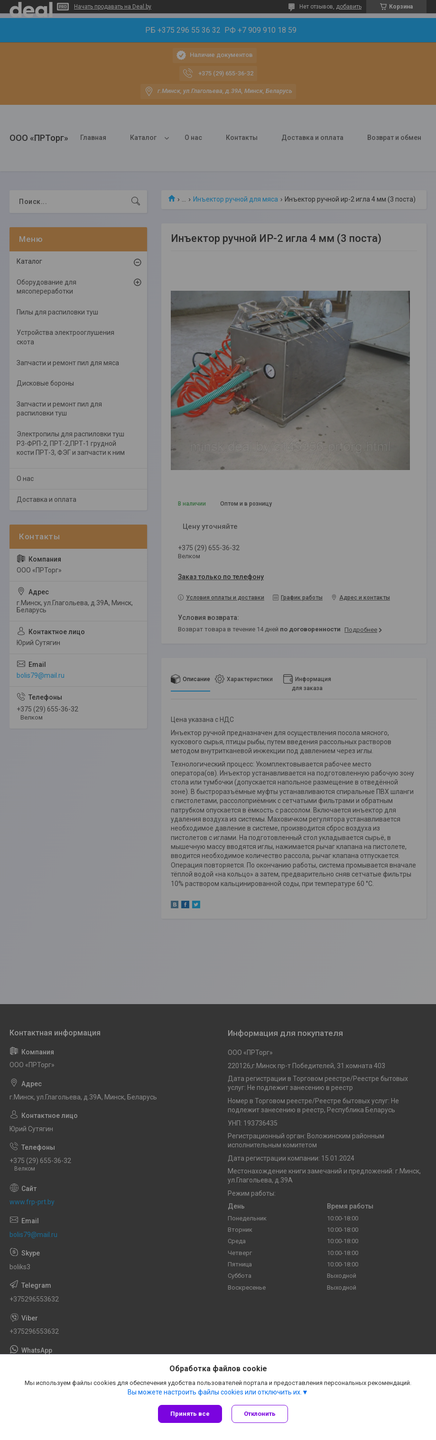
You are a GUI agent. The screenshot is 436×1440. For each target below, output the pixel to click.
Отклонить (260, 1413)
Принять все (190, 1413)
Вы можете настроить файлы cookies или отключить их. (215, 1392)
